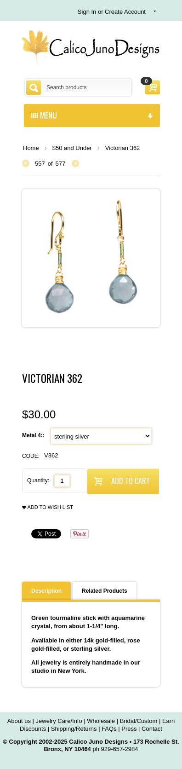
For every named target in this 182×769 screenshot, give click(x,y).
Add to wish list (47, 507)
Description (46, 591)
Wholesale (101, 720)
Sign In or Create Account (112, 11)
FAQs (109, 728)
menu (92, 115)
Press (128, 728)
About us (19, 720)
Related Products (104, 591)
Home (31, 148)
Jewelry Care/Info (59, 720)
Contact (152, 728)
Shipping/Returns (74, 728)
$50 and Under (72, 148)
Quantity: (38, 480)
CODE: (31, 456)
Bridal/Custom (139, 720)
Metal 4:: (34, 435)
